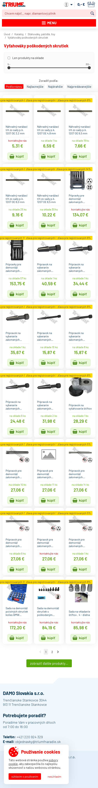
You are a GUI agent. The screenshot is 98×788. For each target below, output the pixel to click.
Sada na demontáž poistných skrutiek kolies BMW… (17, 611)
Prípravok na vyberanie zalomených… (45, 268)
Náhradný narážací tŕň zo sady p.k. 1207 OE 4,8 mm (48, 130)
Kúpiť (20, 156)
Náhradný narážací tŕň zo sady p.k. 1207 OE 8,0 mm (16, 199)
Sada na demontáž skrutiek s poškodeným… (48, 611)
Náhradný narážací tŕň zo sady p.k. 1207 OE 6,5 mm (79, 130)
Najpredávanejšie (79, 86)
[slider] (8, 67)
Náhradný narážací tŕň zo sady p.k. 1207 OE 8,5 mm (48, 199)
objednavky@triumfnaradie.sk (38, 741)
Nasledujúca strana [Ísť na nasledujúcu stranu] (58, 652)
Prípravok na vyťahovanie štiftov (80, 406)
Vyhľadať (92, 13)
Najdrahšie (55, 86)
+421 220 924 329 (30, 737)
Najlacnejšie (35, 86)
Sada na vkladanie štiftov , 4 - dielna (79, 613)
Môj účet (68, 4)
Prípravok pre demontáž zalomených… (14, 474)
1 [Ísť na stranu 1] (45, 652)
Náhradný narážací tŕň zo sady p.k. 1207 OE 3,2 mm (16, 130)
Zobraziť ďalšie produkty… (49, 663)
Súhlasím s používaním (24, 776)
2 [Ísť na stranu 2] (52, 652)
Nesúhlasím (54, 776)
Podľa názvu (14, 86)
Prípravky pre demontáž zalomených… (77, 199)
